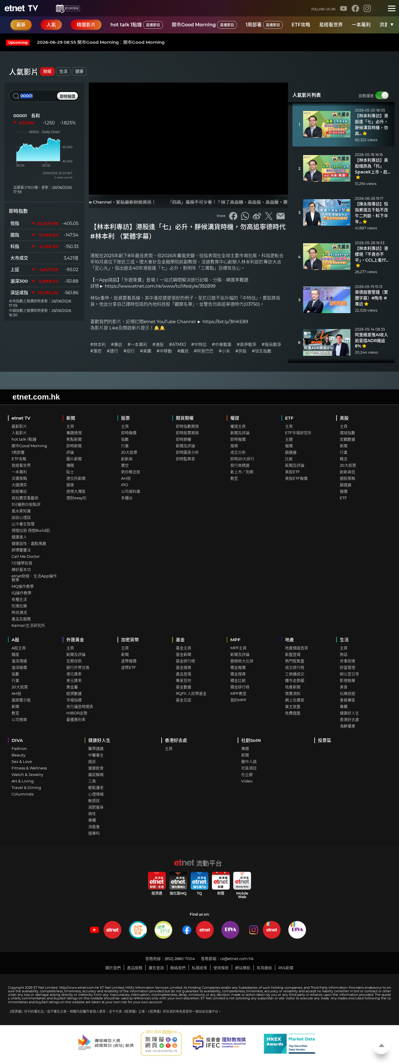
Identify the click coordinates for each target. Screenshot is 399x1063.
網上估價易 (294, 700)
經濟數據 (74, 693)
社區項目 (249, 768)
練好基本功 (21, 569)
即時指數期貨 (187, 426)
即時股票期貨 (187, 432)
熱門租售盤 (294, 660)
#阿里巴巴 (203, 351)
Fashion (19, 748)
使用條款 (221, 967)
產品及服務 (21, 618)
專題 (245, 748)
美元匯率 (74, 680)
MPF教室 (238, 693)
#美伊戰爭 (246, 344)
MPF (235, 639)
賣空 (125, 465)
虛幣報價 (128, 660)
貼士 (70, 471)
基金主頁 (183, 647)
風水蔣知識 (21, 510)
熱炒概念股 (130, 471)
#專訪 (116, 344)
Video (246, 781)
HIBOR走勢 (76, 713)
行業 (125, 445)
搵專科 (94, 833)
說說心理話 (21, 517)
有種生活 (19, 599)
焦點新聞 (74, 439)
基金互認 (183, 700)
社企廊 (247, 774)
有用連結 (264, 967)
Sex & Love (22, 761)
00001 (20, 115)
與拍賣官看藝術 (25, 497)
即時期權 (183, 439)
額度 (15, 654)
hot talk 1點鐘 (136, 25)
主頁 (70, 426)
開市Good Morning (204, 25)
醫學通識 (96, 748)
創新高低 (347, 471)
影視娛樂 (347, 680)
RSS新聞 (285, 967)
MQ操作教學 (23, 586)
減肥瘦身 (96, 807)
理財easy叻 (76, 497)
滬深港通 (19, 660)
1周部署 (264, 25)
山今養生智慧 (23, 523)
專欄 (343, 706)
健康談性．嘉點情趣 (29, 543)
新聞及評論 (185, 445)
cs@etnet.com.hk (237, 958)
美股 (344, 418)
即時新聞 (74, 445)
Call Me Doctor (26, 556)
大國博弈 (19, 484)
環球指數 (347, 432)
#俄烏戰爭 (271, 344)
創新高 (127, 458)
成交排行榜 (294, 667)
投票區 (324, 740)
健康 (79, 71)
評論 (70, 452)
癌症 (92, 761)
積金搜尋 (238, 673)
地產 (289, 639)
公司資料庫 (130, 491)
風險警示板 (21, 700)
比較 (289, 458)
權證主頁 (238, 426)
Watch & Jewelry (27, 774)
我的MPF (238, 700)
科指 (14, 246)
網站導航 (242, 967)
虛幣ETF (128, 667)
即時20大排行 (242, 458)
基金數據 (183, 686)
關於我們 (113, 967)
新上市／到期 (241, 471)
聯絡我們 (178, 967)
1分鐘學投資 (22, 563)
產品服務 (134, 967)
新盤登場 (292, 654)
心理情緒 (96, 794)
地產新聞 (292, 686)
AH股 (126, 478)
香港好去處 (349, 719)
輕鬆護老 (96, 787)
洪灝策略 (19, 478)
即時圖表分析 (187, 452)
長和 (35, 115)
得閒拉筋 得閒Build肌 (31, 530)
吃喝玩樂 (19, 605)
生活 (63, 71)
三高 (92, 781)
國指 (14, 235)
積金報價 (238, 667)
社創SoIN (251, 740)
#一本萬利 (137, 344)
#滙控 (96, 351)
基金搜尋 (183, 667)
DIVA (17, 740)
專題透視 (74, 432)
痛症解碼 (96, 774)
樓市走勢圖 (294, 680)
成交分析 (238, 452)
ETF (289, 418)
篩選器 (291, 452)
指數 (125, 439)
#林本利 (98, 344)
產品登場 (183, 673)
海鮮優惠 (347, 726)
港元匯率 (74, 673)
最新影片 (19, 426)
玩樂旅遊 (347, 693)
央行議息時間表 (79, 706)
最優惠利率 (76, 719)
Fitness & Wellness (29, 768)
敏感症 (94, 800)
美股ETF (292, 471)
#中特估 (199, 344)
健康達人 (19, 536)
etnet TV (21, 418)
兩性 (92, 813)
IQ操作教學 (21, 592)
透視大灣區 (76, 491)
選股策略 (347, 478)
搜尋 (70, 484)
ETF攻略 (301, 25)
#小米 (224, 351)
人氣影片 (19, 432)
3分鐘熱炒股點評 (26, 504)
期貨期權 (185, 418)
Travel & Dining (26, 787)
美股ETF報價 (296, 478)
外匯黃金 (75, 639)
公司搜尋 (19, 719)
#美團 (145, 351)
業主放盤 (292, 706)
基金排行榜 (185, 660)
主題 (289, 439)
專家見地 (183, 680)
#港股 (158, 344)
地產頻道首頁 (296, 647)
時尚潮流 (19, 612)
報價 (289, 445)
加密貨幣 (130, 639)
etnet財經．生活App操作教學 (34, 578)
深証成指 (19, 292)
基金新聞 (183, 654)
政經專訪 (19, 491)
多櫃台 (127, 497)
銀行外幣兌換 (77, 667)
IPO (124, 484)
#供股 (241, 351)
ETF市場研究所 (298, 432)
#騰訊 (183, 351)
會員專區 (347, 700)
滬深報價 (19, 667)
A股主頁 (19, 647)
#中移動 (164, 351)
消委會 (94, 826)
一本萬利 (361, 25)
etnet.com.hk (36, 396)
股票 (125, 418)
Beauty (18, 755)
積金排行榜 (240, 686)
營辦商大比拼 (241, 660)
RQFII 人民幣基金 (191, 693)
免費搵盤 (292, 713)
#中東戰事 (221, 344)
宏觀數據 (347, 439)
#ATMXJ (177, 344)
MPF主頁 (238, 647)
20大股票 (129, 452)
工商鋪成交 (294, 673)
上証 (14, 269)
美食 (343, 686)
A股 (15, 639)
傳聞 (70, 465)
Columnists (22, 794)
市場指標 (74, 700)
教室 (234, 478)
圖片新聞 (74, 458)
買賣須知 (292, 693)
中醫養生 (96, 755)
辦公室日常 (349, 673)
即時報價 (128, 432)
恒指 (14, 223)
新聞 (70, 418)
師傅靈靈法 (21, 549)
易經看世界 (331, 25)
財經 (47, 71)
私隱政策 (199, 967)
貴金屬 (72, 686)
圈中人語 (249, 761)
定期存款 (74, 660)
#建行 (112, 351)
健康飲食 (96, 768)
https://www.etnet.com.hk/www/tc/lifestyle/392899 (160, 286)
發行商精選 (240, 465)
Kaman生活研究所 (28, 625)
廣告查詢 (156, 967)
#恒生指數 (261, 351)
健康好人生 (349, 713)
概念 (343, 458)
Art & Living (23, 781)
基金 (180, 639)
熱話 (343, 654)
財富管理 (347, 667)
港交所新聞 (76, 478)
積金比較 (238, 680)
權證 (234, 418)
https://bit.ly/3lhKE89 (225, 321)
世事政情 (347, 660)
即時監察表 (185, 458)
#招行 (129, 351)
